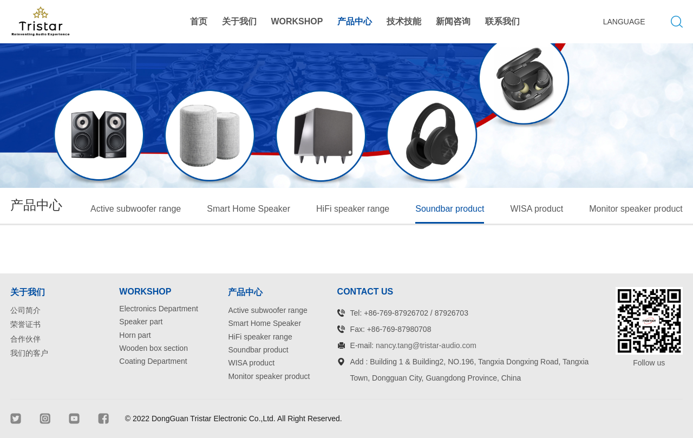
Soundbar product (449, 208)
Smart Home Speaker (248, 208)
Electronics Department (158, 308)
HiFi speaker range (352, 208)
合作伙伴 (25, 339)
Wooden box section (153, 348)
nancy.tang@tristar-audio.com (426, 345)
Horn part (135, 335)
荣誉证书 (25, 324)
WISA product (536, 208)
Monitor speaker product (636, 208)
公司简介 (25, 310)
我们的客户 (29, 353)
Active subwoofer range (135, 208)
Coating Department (153, 361)
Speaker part (140, 321)
